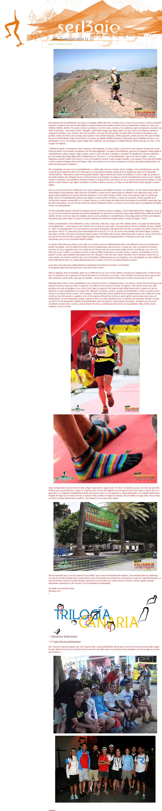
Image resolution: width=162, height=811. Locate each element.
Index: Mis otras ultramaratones (67, 641)
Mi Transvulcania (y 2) (73, 38)
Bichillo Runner (70, 636)
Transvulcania (57, 636)
